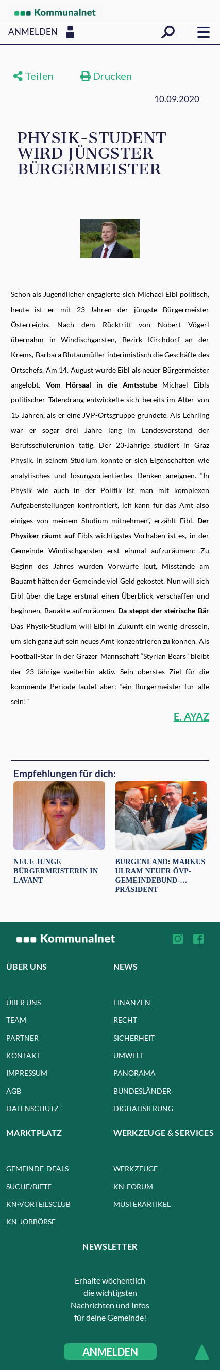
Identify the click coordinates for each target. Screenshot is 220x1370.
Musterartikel (142, 1204)
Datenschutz (32, 1108)
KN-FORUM (133, 1186)
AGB (13, 1090)
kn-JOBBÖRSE (31, 1221)
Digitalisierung (143, 1108)
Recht (125, 1019)
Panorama (134, 1072)
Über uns (23, 1002)
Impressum (26, 1072)
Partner (22, 1037)
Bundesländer (142, 1090)
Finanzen (131, 1002)
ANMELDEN (110, 1351)
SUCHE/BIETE (29, 1186)
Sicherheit (134, 1037)
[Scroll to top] (202, 1352)
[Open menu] (203, 32)
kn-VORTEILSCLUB (38, 1204)
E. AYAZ (191, 716)
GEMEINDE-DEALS (37, 1168)
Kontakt (23, 1055)
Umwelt (128, 1055)
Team (16, 1019)
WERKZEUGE (135, 1168)
